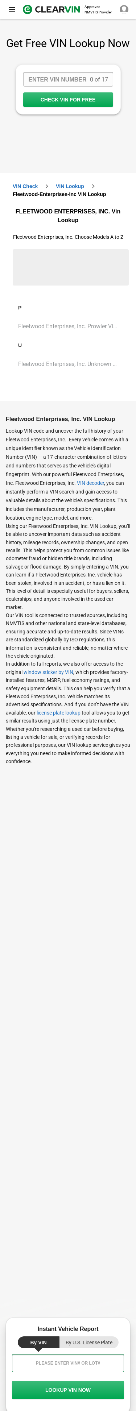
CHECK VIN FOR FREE (68, 99)
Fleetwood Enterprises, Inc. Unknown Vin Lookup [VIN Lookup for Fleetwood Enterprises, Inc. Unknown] (70, 364)
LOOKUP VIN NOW (68, 1390)
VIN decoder (90, 483)
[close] (12, 9)
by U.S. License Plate (89, 1342)
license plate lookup (59, 713)
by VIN (38, 1342)
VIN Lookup (70, 186)
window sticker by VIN (48, 672)
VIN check (25, 186)
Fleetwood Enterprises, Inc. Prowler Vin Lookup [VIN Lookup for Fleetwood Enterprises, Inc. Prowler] (70, 326)
